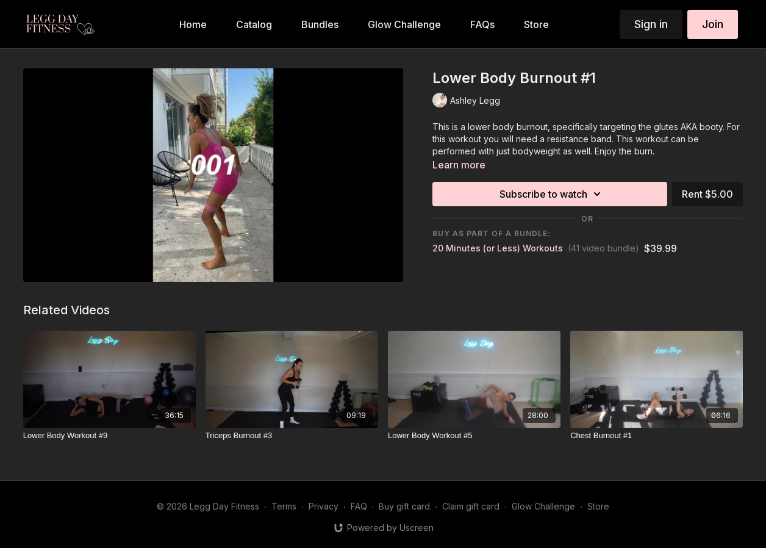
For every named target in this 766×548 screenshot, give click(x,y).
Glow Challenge (543, 506)
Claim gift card (470, 506)
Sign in (651, 24)
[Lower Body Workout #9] (109, 436)
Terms (283, 506)
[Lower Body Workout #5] (474, 436)
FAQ (359, 506)
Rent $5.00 (707, 194)
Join (712, 24)
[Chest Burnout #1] (656, 436)
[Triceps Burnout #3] (292, 436)
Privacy (323, 506)
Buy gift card (404, 506)
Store (598, 506)
